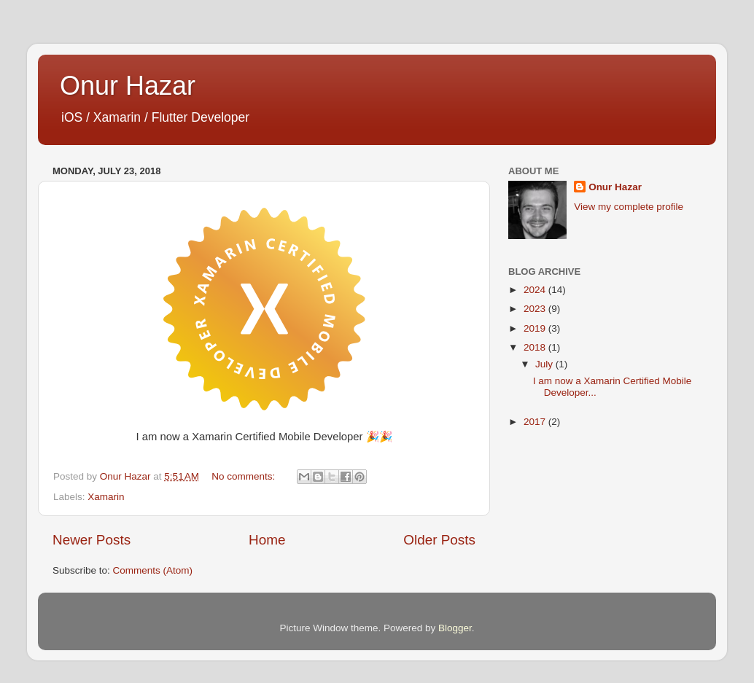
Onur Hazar (127, 86)
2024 (536, 289)
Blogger (455, 627)
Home (267, 539)
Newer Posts (92, 539)
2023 (536, 308)
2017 (536, 421)
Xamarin (106, 496)
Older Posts (439, 539)
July (545, 364)
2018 (536, 347)
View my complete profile (628, 206)
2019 (536, 328)
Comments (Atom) (153, 570)
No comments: (244, 476)
